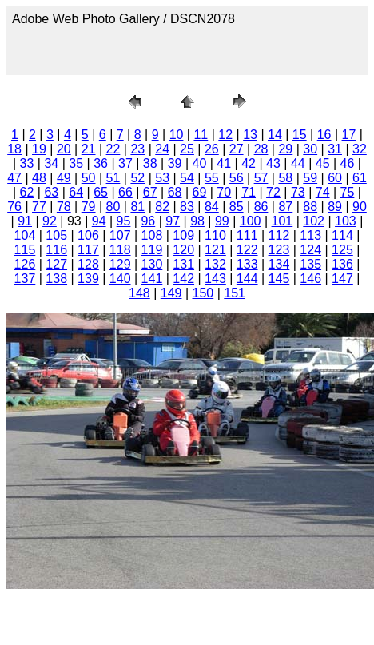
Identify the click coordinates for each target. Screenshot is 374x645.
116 (56, 250)
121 (215, 250)
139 (88, 278)
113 (310, 235)
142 (183, 278)
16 (324, 134)
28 (261, 149)
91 (25, 221)
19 (39, 149)
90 (359, 206)
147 (342, 278)
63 (51, 192)
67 (150, 192)
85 (236, 206)
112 (279, 235)
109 (183, 235)
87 (285, 206)
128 (88, 264)
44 (298, 163)
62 (27, 192)
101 (282, 221)
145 (279, 278)
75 (347, 192)
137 (25, 278)
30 (310, 149)
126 (25, 264)
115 (25, 250)
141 (152, 278)
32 (359, 149)
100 (250, 221)
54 (187, 178)
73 (298, 192)
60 (335, 178)
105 (56, 235)
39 (175, 163)
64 (76, 192)
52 (137, 178)
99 (222, 221)
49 (64, 178)
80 (113, 206)
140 (120, 278)
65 (101, 192)
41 (224, 163)
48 (39, 178)
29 (285, 149)
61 (359, 178)
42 (248, 163)
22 (113, 149)
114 (342, 235)
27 (236, 149)
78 (64, 206)
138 (56, 278)
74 (323, 192)
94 (99, 221)
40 (200, 163)
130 (152, 264)
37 (125, 163)
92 (49, 221)
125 (342, 250)
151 (234, 293)
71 (248, 192)
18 (14, 149)
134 (279, 264)
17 (349, 134)
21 (89, 149)
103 (345, 221)
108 (152, 235)
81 (137, 206)
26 (212, 149)
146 (310, 278)
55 (212, 178)
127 (56, 264)
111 (247, 235)
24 (162, 149)
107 (120, 235)
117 (88, 250)
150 (203, 293)
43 (273, 163)
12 (225, 134)
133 (247, 264)
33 (27, 163)
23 (137, 149)
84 (212, 206)
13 (250, 134)
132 (215, 264)
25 (187, 149)
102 (313, 221)
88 (310, 206)
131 (183, 264)
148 (139, 293)
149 (171, 293)
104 (25, 235)
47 (14, 178)
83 (187, 206)
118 (120, 250)
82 (162, 206)
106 (88, 235)
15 (299, 134)
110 (215, 235)
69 (200, 192)
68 (175, 192)
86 (261, 206)
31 (335, 149)
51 (113, 178)
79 (89, 206)
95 (124, 221)
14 (275, 134)
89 (335, 206)
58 (285, 178)
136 (342, 264)
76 (14, 206)
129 (120, 264)
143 (215, 278)
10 (176, 134)
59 (310, 178)
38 (150, 163)
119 (152, 250)
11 (200, 134)
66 (125, 192)
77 (39, 206)
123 (279, 250)
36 (101, 163)
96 (148, 221)
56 (236, 178)
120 (183, 250)
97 (172, 221)
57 (261, 178)
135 (310, 264)
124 (310, 250)
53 (162, 178)
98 (197, 221)
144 (247, 278)
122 (247, 250)
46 (347, 163)
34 (51, 163)
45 (323, 163)
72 (273, 192)
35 (76, 163)
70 (224, 192)
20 (64, 149)
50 (89, 178)
